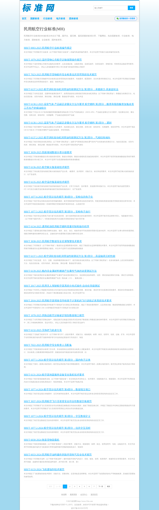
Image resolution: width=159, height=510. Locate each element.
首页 (24, 18)
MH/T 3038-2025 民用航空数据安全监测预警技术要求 (53, 241)
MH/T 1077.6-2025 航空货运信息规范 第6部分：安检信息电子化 (58, 196)
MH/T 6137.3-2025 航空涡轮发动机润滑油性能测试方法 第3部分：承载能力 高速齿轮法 (71, 89)
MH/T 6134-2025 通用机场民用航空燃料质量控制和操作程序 (56, 226)
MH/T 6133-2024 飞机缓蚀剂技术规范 (44, 469)
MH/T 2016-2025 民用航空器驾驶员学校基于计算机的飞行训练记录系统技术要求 (68, 300)
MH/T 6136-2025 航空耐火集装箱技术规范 (46, 167)
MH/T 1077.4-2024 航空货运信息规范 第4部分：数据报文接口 (57, 389)
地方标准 (60, 18)
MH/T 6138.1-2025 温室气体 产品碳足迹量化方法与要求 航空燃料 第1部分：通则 (68, 122)
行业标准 (47, 18)
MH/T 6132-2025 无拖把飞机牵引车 (43, 330)
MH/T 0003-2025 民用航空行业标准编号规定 (48, 47)
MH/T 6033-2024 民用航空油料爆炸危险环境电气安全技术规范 (58, 454)
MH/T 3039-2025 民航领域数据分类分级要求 (48, 152)
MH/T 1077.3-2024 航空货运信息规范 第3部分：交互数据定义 (57, 416)
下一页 (101, 486)
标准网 (64, 494)
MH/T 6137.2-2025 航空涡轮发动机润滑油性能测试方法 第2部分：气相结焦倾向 (67, 137)
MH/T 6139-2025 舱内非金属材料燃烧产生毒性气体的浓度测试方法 (60, 271)
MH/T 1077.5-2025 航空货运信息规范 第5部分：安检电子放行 (57, 211)
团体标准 (73, 18)
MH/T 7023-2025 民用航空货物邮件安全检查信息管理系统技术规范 (60, 74)
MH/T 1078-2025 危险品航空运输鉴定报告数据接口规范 (54, 315)
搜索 (131, 8)
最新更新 (73, 494)
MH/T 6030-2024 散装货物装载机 (41, 439)
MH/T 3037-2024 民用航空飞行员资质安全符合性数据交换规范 (58, 401)
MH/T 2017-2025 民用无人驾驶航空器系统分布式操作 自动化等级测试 (62, 285)
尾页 (108, 486)
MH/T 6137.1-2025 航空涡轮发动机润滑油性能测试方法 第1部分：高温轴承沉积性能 (69, 256)
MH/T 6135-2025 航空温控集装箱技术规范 (46, 182)
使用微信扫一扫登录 (126, 19)
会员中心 (83, 494)
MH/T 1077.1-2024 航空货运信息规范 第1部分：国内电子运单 (57, 359)
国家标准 (34, 18)
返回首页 (94, 494)
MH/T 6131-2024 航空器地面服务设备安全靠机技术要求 (54, 374)
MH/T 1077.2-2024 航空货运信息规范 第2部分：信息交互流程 (57, 428)
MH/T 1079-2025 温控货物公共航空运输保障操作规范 (53, 59)
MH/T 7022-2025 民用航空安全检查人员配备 (48, 345)
